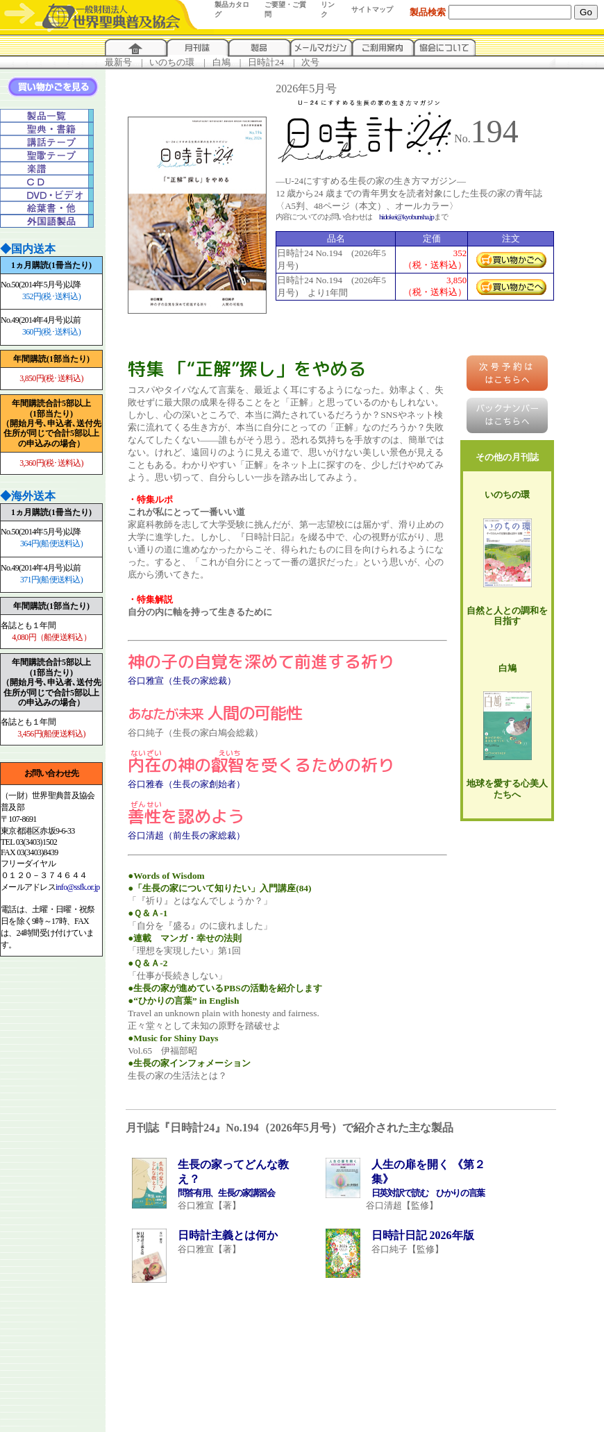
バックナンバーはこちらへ (507, 415)
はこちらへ (507, 373)
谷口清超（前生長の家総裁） (186, 835)
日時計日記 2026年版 (422, 1235)
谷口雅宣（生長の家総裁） (182, 680)
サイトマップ (372, 9)
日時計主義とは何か (228, 1235)
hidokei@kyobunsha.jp (406, 216)
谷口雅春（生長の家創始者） (186, 784)
